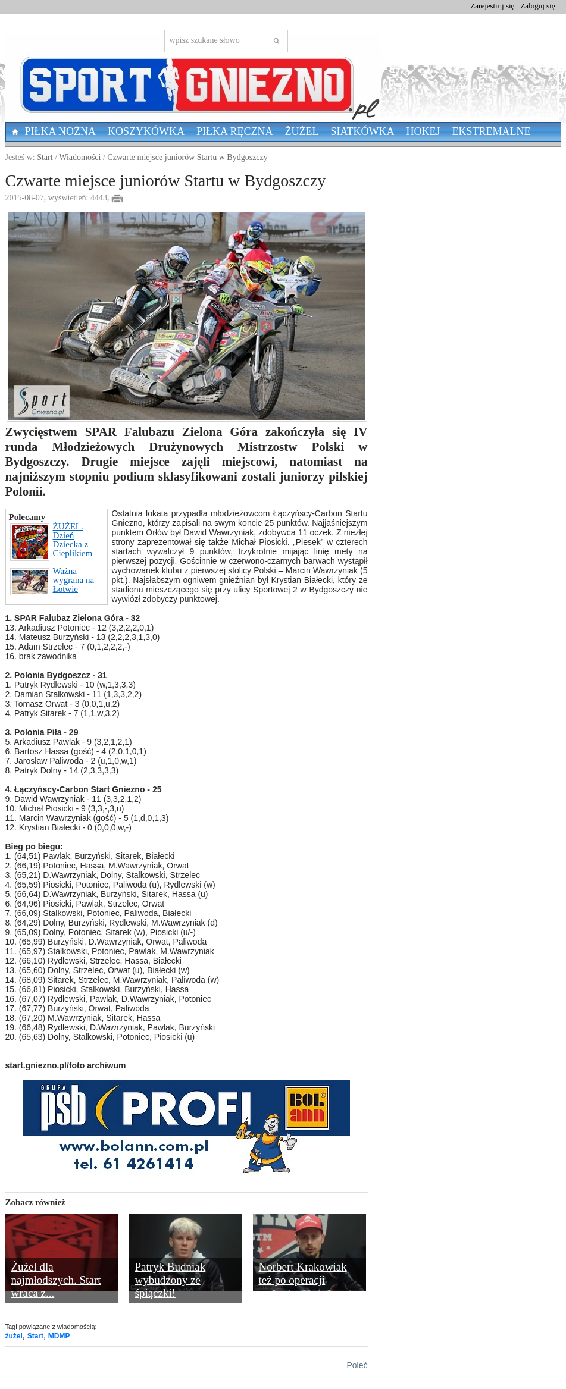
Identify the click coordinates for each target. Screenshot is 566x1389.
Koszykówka (146, 131)
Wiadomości (80, 157)
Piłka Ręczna (234, 131)
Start (44, 157)
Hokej (423, 131)
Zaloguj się (537, 5)
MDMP (59, 1336)
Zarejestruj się (492, 5)
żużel (14, 1336)
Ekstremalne (491, 131)
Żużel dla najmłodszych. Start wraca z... (56, 1280)
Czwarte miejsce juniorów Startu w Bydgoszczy (187, 157)
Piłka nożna (60, 131)
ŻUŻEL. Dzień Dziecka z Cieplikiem (51, 541)
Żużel (302, 131)
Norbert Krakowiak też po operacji (303, 1273)
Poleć (355, 1365)
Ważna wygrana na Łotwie (52, 581)
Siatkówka (363, 131)
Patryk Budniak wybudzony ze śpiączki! (170, 1280)
